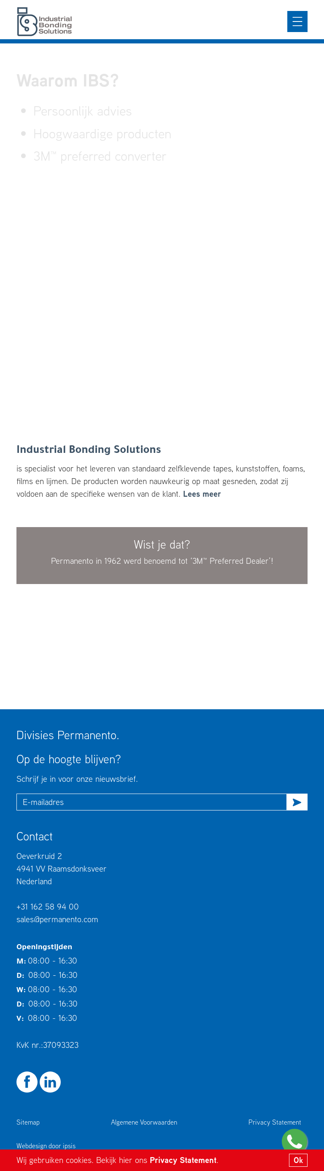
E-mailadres (43, 802)
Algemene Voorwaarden (144, 1122)
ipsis (69, 1145)
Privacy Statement (183, 1160)
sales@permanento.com (57, 919)
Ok (298, 1160)
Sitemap (28, 1122)
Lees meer (202, 493)
